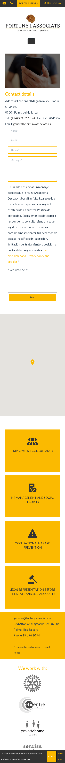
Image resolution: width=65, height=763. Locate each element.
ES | (46, 3)
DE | (55, 3)
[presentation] (33, 283)
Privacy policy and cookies (27, 647)
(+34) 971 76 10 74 (23, 118)
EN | (50, 3)
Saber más (60, 756)
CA (59, 3)
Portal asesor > (28, 3)
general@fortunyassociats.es (32, 124)
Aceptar (51, 756)
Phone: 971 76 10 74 (27, 635)
